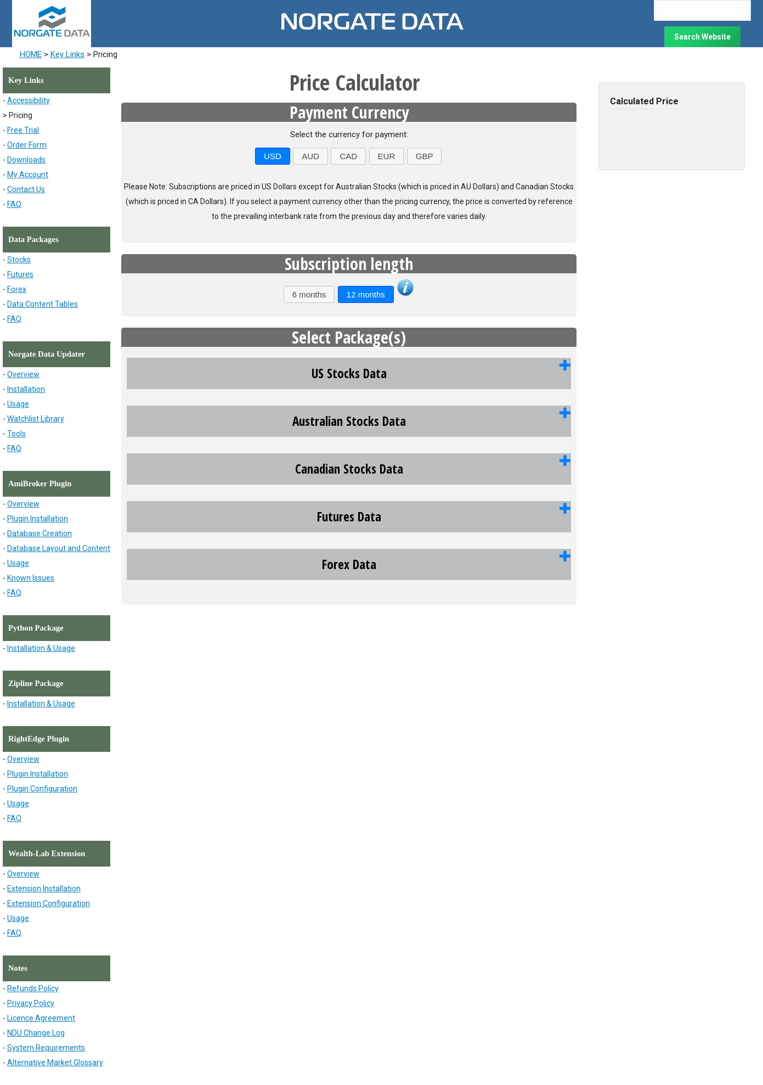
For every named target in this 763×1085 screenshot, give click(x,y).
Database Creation (39, 533)
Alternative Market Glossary (55, 1062)
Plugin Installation (37, 518)
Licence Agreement (41, 1018)
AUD (310, 156)
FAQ (14, 204)
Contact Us (26, 189)
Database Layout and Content (58, 548)
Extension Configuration (48, 903)
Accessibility (28, 100)
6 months (309, 294)
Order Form (27, 144)
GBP (424, 156)
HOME (31, 54)
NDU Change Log (36, 1032)
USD (272, 156)
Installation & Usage (41, 648)
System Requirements (46, 1047)
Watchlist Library (35, 418)
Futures (20, 274)
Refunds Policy (33, 988)
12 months (366, 294)
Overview (23, 374)
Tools (16, 433)
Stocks (19, 259)
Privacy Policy (30, 1003)
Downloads (26, 159)
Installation (26, 389)
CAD (348, 156)
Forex (16, 289)
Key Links (67, 54)
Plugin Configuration (42, 788)
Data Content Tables (42, 304)
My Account (27, 174)
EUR (386, 156)
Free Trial (23, 130)
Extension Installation (44, 888)
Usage (18, 404)
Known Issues (30, 578)
